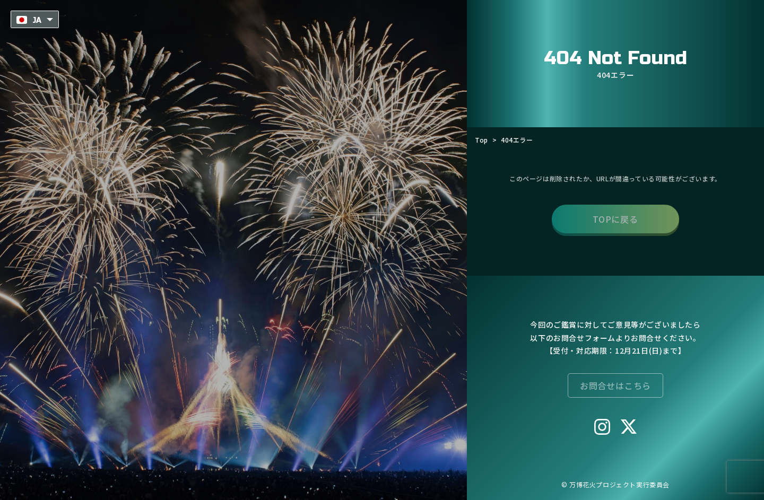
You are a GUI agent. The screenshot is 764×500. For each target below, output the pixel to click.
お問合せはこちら (615, 385)
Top (481, 139)
